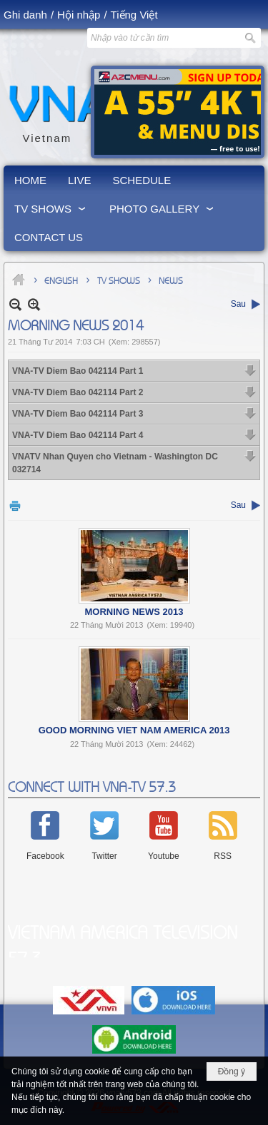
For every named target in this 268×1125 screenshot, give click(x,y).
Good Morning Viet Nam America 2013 (134, 730)
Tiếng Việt (134, 15)
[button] (51, 208)
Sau (238, 304)
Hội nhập (78, 15)
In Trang (15, 505)
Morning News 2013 (134, 611)
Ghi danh (25, 15)
